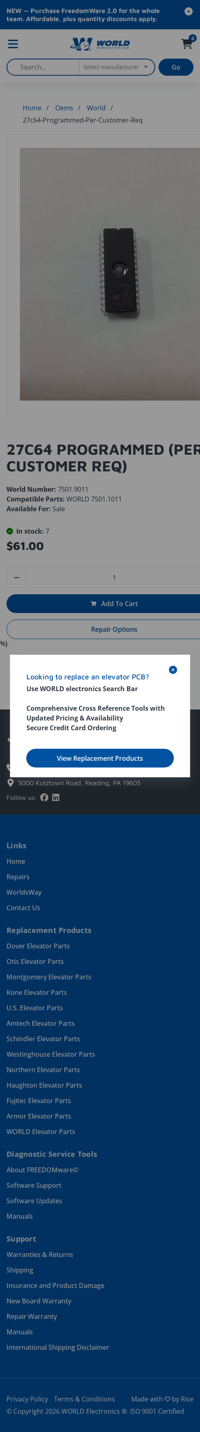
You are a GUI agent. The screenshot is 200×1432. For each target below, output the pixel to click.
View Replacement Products (100, 758)
